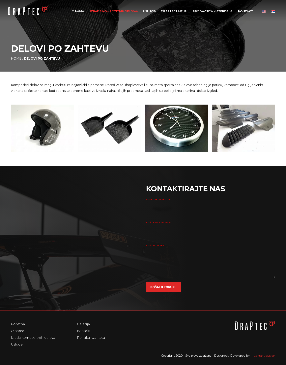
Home (16, 58)
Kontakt (84, 331)
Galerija (83, 324)
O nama (17, 331)
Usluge (17, 344)
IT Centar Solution (262, 355)
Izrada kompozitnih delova (33, 338)
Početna (18, 324)
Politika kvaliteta (91, 338)
